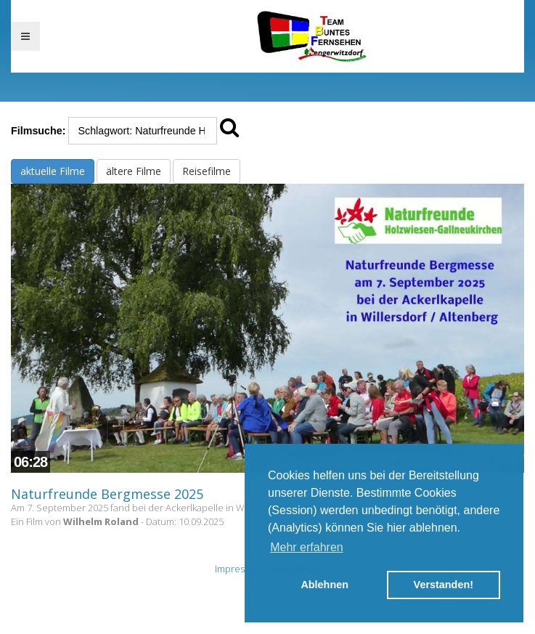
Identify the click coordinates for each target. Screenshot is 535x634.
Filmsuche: (38, 131)
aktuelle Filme (52, 171)
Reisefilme (206, 171)
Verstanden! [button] (443, 584)
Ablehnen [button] (324, 584)
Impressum (239, 568)
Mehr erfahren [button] (306, 547)
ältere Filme (133, 171)
